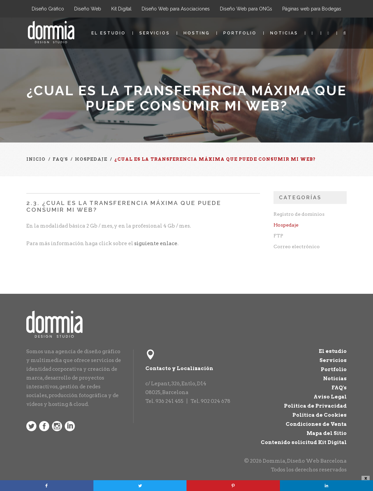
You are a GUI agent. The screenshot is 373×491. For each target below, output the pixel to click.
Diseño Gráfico (48, 8)
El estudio (108, 33)
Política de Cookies (319, 415)
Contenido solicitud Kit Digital (304, 442)
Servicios (154, 33)
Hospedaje (286, 225)
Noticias (284, 33)
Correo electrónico (297, 246)
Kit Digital (121, 8)
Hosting (196, 33)
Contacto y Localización (179, 368)
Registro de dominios (299, 214)
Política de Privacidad (315, 406)
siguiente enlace (155, 243)
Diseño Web (87, 8)
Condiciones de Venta (316, 424)
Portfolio (240, 33)
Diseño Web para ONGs (246, 8)
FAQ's (339, 387)
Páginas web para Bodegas (311, 8)
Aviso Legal (330, 396)
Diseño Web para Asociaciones (176, 8)
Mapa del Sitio (327, 433)
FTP (278, 235)
